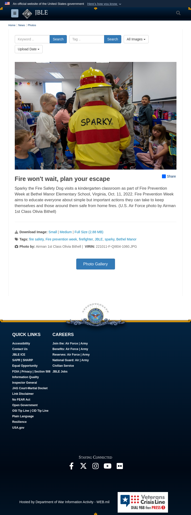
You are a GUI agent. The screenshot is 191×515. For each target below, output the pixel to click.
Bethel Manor (126, 239)
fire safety (36, 239)
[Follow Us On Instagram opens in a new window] (96, 467)
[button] (104, 3)
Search (58, 39)
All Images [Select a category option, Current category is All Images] (136, 39)
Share (169, 176)
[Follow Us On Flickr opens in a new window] (120, 467)
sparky (110, 239)
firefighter (86, 239)
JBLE (99, 239)
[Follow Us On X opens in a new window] (83, 467)
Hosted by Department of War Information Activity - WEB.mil (64, 502)
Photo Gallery (95, 264)
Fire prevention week (61, 239)
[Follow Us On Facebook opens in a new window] (71, 467)
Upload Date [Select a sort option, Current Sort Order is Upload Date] (29, 49)
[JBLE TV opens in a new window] (108, 467)
